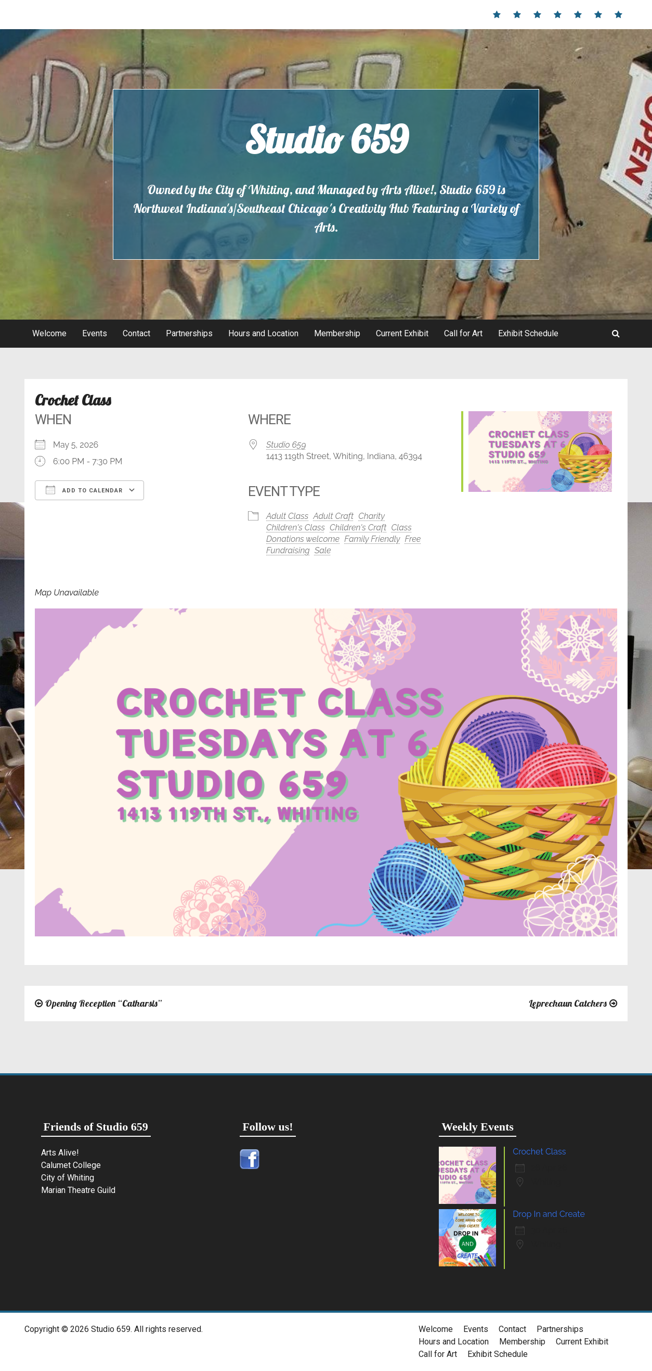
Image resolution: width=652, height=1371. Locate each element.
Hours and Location (263, 333)
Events (94, 333)
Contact (136, 333)
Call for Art (463, 333)
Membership (337, 333)
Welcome (49, 333)
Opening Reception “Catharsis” (103, 1003)
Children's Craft (358, 527)
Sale (323, 550)
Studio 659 (326, 139)
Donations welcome (303, 539)
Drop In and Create (549, 1214)
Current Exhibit (402, 333)
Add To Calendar (84, 489)
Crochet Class (539, 1152)
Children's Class (295, 527)
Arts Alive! (60, 1153)
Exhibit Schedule (528, 333)
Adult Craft (333, 516)
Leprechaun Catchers (568, 1003)
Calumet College (71, 1165)
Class (402, 527)
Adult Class (287, 516)
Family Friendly (372, 539)
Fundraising (288, 550)
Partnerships (189, 333)
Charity (371, 516)
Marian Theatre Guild (78, 1190)
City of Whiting (67, 1178)
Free (413, 539)
